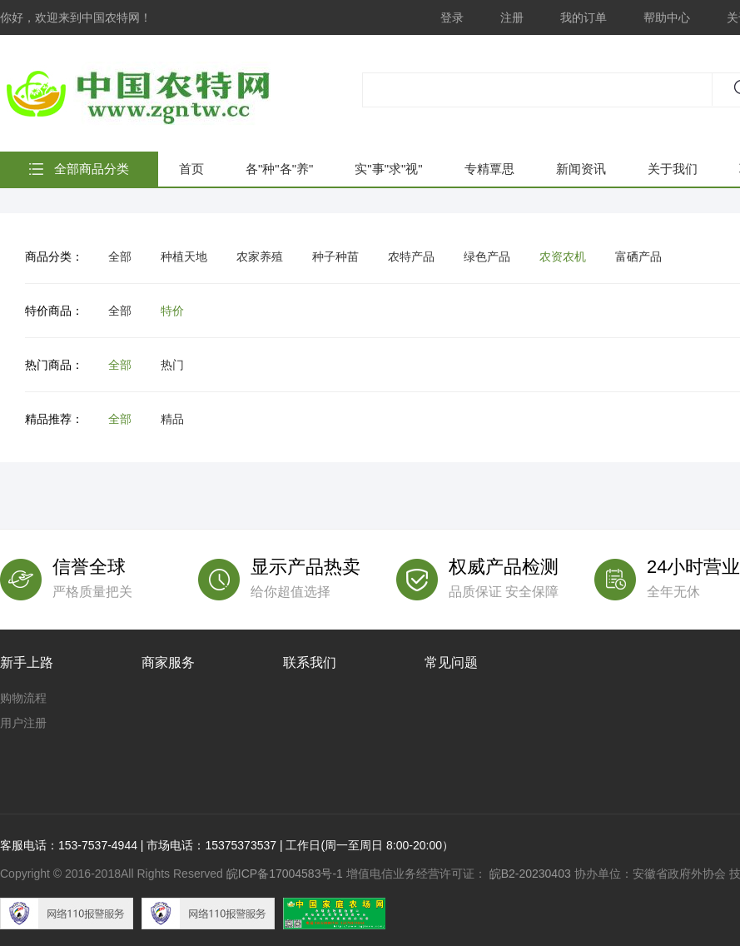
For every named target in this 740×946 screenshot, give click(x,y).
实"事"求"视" (388, 169)
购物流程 (23, 698)
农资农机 (562, 256)
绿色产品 (487, 256)
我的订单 (583, 17)
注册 (512, 17)
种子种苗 (335, 256)
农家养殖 (259, 256)
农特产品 (411, 256)
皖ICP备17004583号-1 (284, 873)
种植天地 (184, 256)
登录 (452, 17)
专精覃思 (489, 169)
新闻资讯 (581, 169)
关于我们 (673, 169)
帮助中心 (666, 17)
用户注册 (23, 722)
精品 (172, 419)
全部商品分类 (91, 169)
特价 (172, 310)
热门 (172, 364)
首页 (191, 169)
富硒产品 (638, 256)
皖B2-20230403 (530, 873)
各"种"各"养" (279, 169)
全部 (120, 256)
